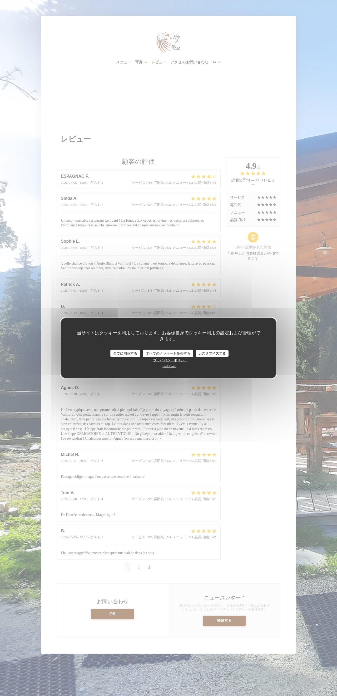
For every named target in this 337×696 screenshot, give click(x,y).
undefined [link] (169, 366)
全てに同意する (125, 353)
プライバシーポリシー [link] (170, 360)
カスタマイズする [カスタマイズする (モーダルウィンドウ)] (212, 353)
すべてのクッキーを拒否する (168, 353)
